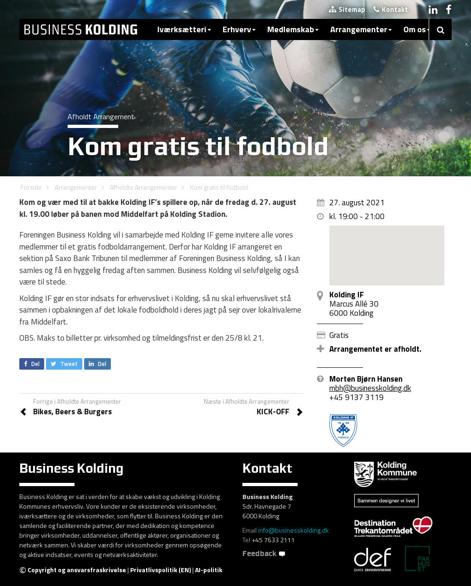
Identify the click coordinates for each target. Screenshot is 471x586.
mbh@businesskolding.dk (370, 388)
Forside (31, 187)
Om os (417, 29)
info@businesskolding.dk (293, 530)
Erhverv (239, 29)
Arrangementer (361, 29)
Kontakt (390, 9)
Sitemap (347, 9)
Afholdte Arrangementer (143, 187)
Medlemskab (293, 29)
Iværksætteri (184, 29)
